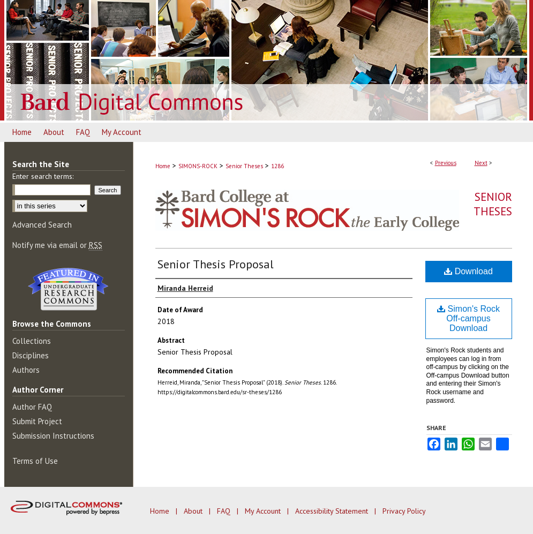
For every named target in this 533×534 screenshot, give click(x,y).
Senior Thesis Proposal (215, 264)
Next (481, 163)
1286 (277, 166)
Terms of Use (35, 461)
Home (162, 166)
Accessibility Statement (332, 511)
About (194, 511)
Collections (31, 341)
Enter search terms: (42, 176)
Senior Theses (244, 166)
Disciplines (30, 355)
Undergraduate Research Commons (68, 289)
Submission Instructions (53, 436)
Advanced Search (42, 225)
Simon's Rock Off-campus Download (468, 318)
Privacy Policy (404, 511)
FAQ (224, 511)
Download (468, 271)
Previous (445, 163)
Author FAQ (32, 407)
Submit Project (37, 421)
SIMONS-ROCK (197, 166)
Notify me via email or (57, 245)
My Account (264, 511)
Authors (26, 370)
